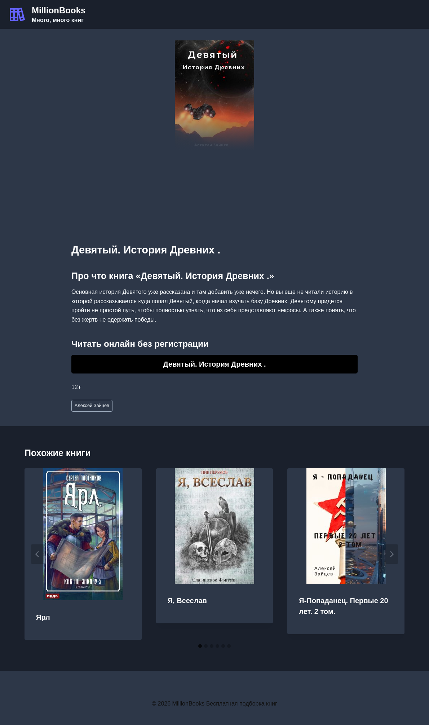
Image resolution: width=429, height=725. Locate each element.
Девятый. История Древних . (214, 364)
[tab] (200, 646)
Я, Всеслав (187, 601)
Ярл (43, 617)
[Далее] (391, 554)
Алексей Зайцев (92, 405)
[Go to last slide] (37, 554)
